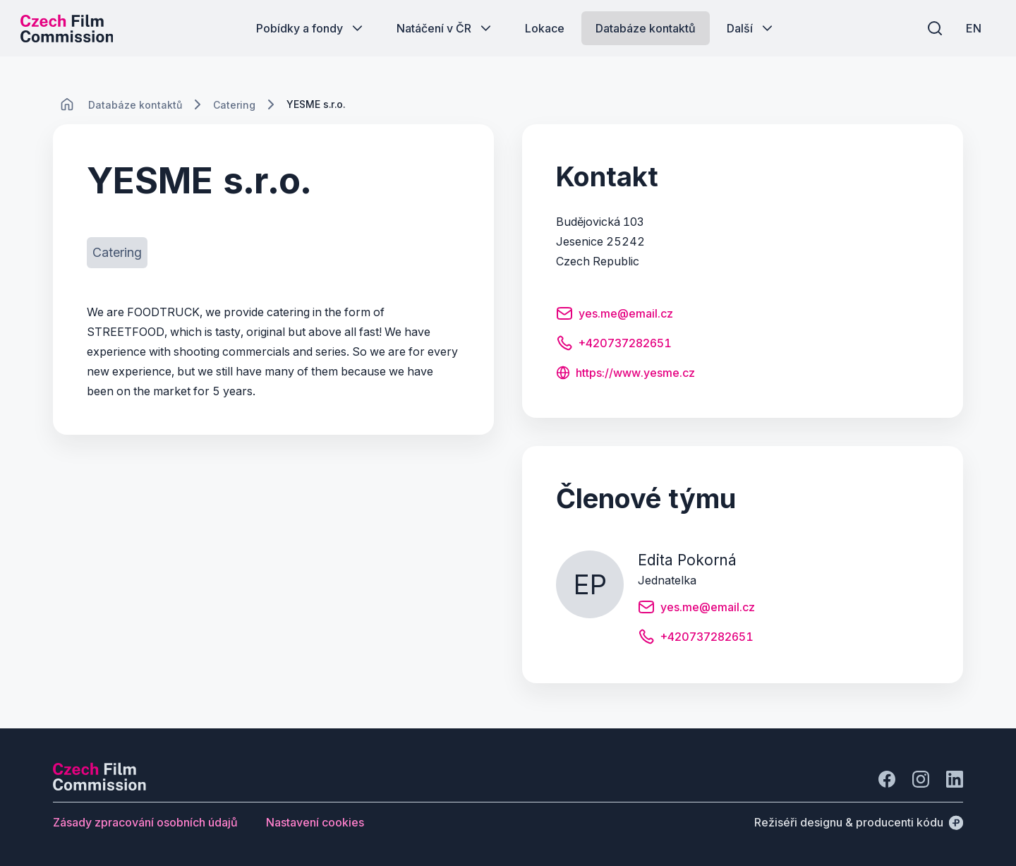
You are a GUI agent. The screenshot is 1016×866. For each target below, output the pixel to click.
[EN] (973, 28)
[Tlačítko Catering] (117, 253)
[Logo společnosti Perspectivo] (99, 786)
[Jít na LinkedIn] (955, 779)
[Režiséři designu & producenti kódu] (858, 822)
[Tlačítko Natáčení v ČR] (445, 28)
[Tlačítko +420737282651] (614, 345)
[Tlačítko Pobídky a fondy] (311, 28)
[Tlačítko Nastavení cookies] (315, 822)
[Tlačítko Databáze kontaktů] (645, 28)
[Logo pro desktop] (67, 28)
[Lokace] (135, 104)
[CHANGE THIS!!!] (67, 104)
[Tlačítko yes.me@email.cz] (614, 315)
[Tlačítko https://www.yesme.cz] (625, 374)
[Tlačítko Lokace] (545, 28)
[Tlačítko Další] (751, 28)
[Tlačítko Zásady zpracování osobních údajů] (145, 822)
